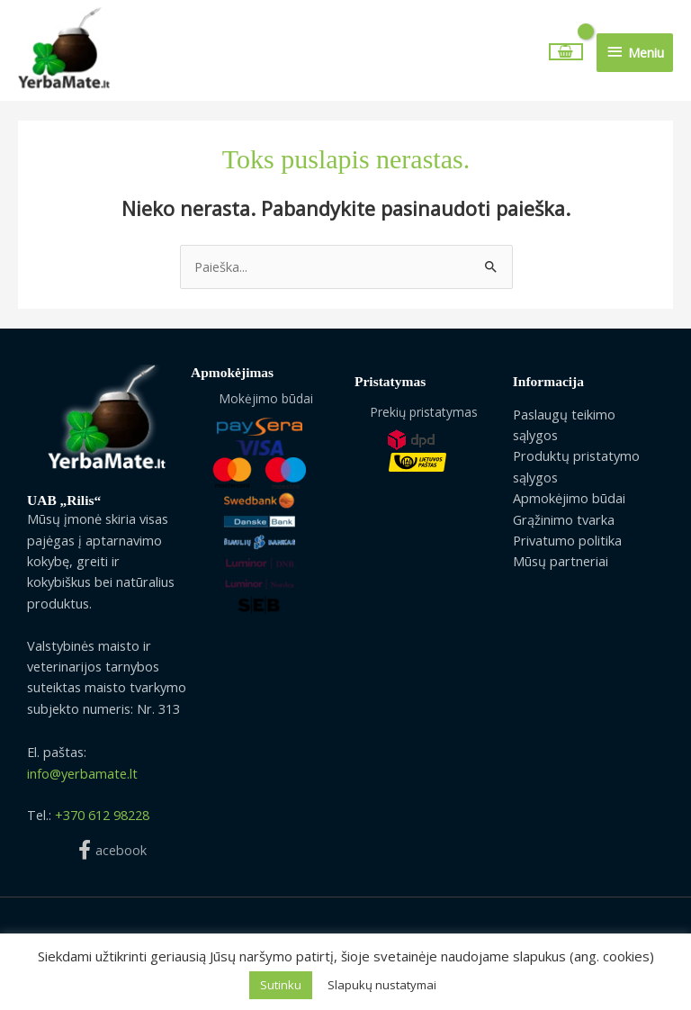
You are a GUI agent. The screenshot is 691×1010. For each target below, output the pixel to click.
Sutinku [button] (280, 985)
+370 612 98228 (102, 820)
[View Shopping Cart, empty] (566, 54)
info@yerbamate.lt (82, 779)
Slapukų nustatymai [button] (382, 985)
